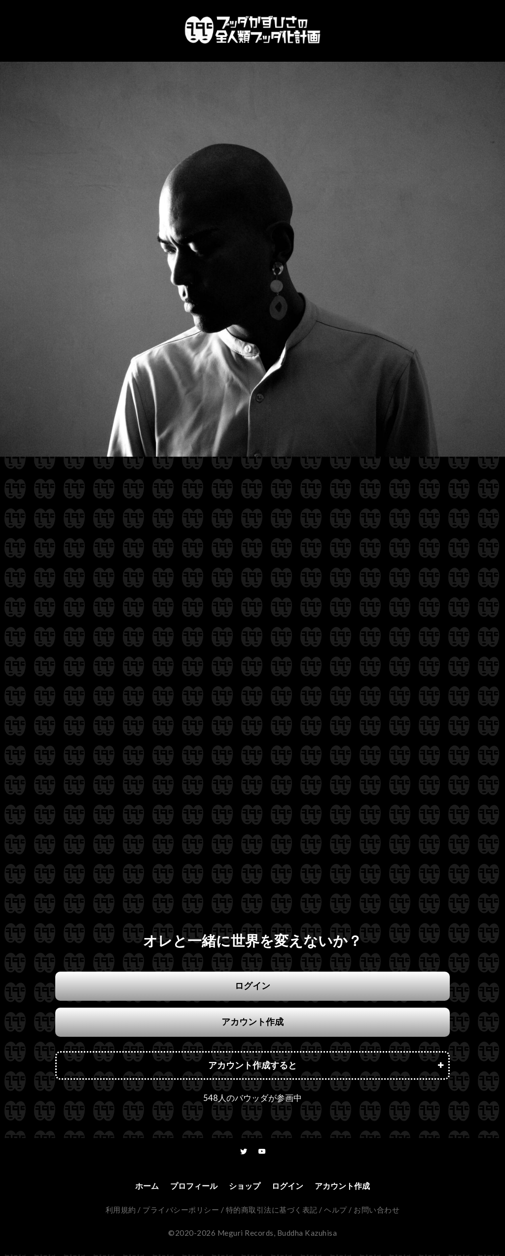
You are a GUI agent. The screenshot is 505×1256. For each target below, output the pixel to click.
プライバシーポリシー (181, 1211)
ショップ (243, 1186)
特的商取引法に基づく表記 (272, 1211)
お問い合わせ (376, 1211)
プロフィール (188, 1186)
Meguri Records (245, 1234)
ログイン (252, 986)
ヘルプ (335, 1211)
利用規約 (121, 1211)
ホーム (136, 1186)
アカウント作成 (252, 1022)
